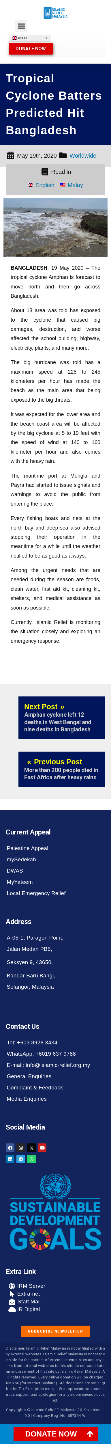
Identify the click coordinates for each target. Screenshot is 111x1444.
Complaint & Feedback (35, 1088)
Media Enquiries (27, 1099)
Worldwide (82, 155)
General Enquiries (29, 1076)
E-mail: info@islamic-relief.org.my (48, 1065)
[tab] (56, 1434)
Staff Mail (28, 1301)
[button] (21, 26)
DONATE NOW (51, 1434)
